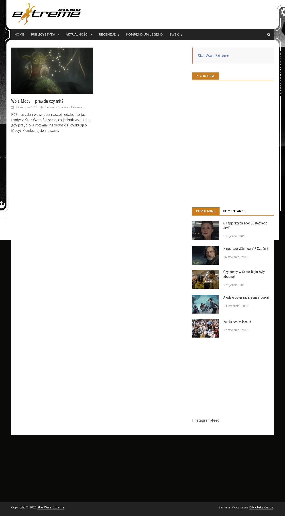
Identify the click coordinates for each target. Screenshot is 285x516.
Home (19, 34)
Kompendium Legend (144, 34)
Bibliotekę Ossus (261, 507)
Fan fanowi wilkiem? (237, 321)
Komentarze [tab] (234, 211)
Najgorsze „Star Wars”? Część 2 (245, 248)
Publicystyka (43, 34)
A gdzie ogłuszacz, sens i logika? (246, 297)
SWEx (174, 34)
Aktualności (77, 34)
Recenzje (107, 34)
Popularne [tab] (206, 211)
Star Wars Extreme (213, 55)
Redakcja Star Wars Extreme (63, 107)
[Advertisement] (233, 377)
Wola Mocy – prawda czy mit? (37, 101)
